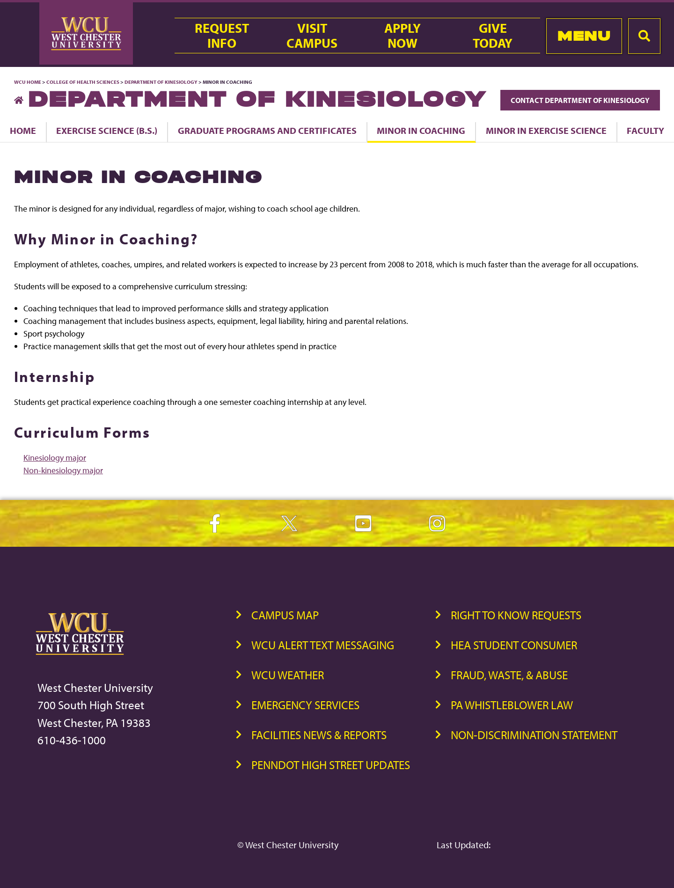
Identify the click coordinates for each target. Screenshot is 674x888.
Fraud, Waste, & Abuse (509, 675)
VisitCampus (311, 36)
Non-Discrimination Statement (534, 734)
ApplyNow (402, 36)
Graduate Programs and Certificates (267, 130)
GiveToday (493, 36)
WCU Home (27, 82)
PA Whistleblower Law (512, 704)
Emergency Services (305, 704)
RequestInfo (222, 36)
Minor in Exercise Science (546, 130)
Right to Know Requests (516, 615)
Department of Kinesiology (161, 82)
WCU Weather (287, 675)
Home (23, 130)
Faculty (645, 130)
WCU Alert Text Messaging (322, 645)
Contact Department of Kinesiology (580, 100)
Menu (583, 35)
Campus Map (285, 615)
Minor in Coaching (421, 130)
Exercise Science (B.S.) (106, 130)
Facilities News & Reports (319, 734)
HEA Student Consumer (514, 645)
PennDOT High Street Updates (330, 764)
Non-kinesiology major (63, 470)
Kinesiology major (54, 457)
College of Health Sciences (82, 82)
